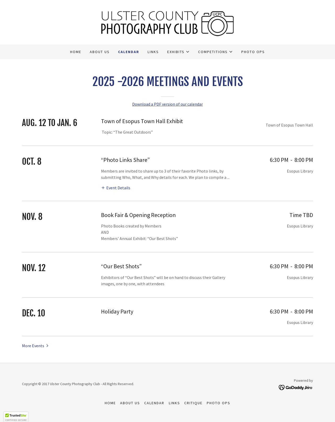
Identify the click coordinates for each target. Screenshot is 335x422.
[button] (178, 52)
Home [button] (110, 403)
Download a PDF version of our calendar (167, 104)
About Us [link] (100, 51)
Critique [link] (193, 403)
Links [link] (153, 51)
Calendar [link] (128, 51)
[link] (167, 21)
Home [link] (75, 51)
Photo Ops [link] (253, 51)
